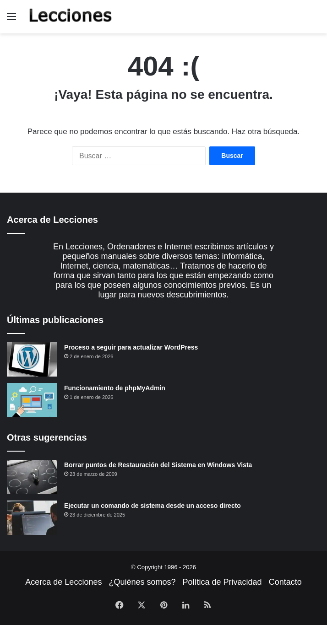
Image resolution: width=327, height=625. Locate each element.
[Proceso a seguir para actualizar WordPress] (32, 359)
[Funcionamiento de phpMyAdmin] (32, 400)
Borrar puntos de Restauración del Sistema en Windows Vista (158, 465)
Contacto (285, 582)
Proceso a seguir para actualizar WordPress (131, 347)
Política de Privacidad (222, 582)
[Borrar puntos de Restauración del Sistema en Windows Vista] (32, 477)
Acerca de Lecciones (63, 582)
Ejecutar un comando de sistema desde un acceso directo (152, 505)
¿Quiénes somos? (142, 582)
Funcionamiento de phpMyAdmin (114, 388)
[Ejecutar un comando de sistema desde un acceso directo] (32, 518)
